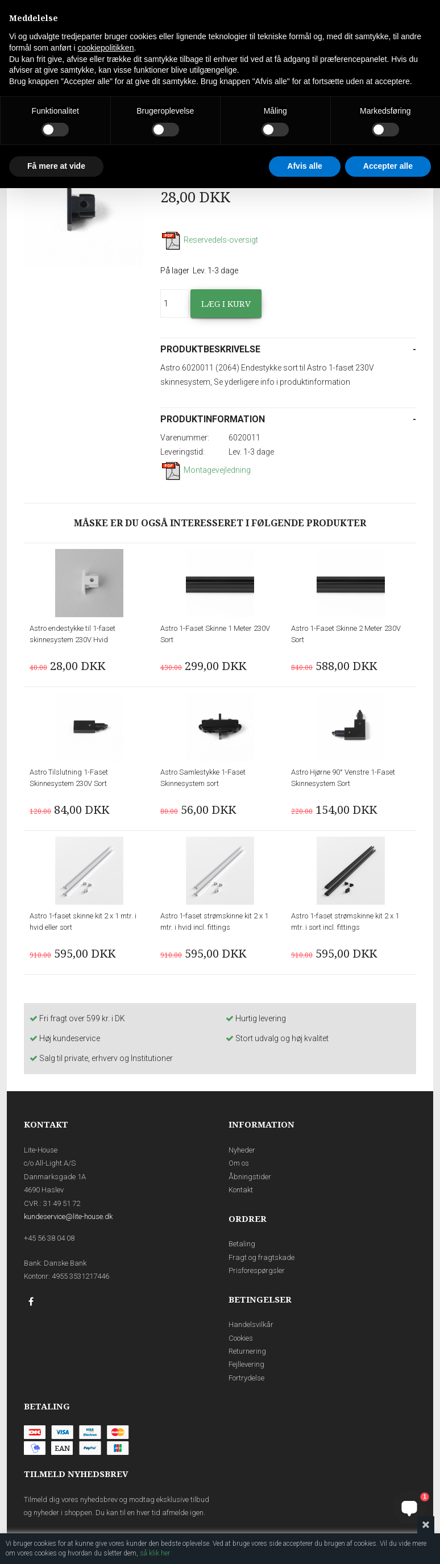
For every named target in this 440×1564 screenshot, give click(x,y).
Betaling (242, 1243)
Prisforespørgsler (257, 1270)
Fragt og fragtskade (261, 1257)
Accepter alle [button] (388, 165)
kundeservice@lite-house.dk (68, 1216)
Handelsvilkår (251, 1324)
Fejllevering (246, 1364)
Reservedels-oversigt (209, 239)
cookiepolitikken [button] (106, 47)
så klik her (155, 1553)
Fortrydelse (246, 1378)
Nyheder (242, 1150)
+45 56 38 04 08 (49, 1238)
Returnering (247, 1351)
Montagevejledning (205, 470)
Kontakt (241, 1190)
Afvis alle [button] (304, 165)
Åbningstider (250, 1176)
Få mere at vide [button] (56, 165)
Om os (239, 1163)
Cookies (241, 1338)
